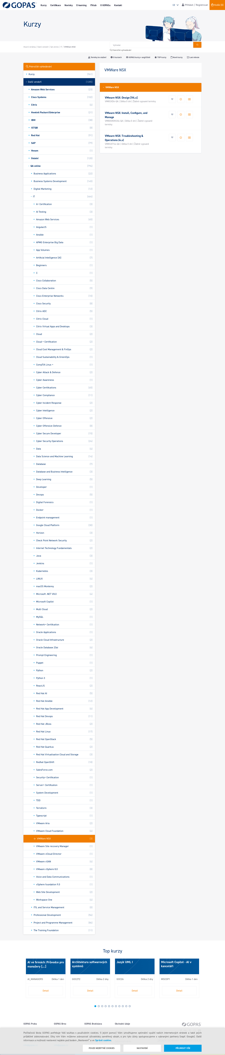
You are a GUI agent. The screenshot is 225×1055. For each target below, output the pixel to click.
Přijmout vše (183, 1048)
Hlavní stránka (29, 47)
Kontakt (118, 5)
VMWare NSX (111, 87)
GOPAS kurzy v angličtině (138, 57)
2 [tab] (99, 1006)
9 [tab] (123, 1006)
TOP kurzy (160, 57)
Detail (46, 990)
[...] (43, 966)
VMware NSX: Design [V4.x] (121, 98)
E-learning (81, 5)
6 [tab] (112, 1006)
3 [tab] (102, 1006)
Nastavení (142, 1048)
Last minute (193, 57)
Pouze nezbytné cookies (102, 1048)
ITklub (93, 5)
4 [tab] (106, 1006)
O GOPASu (105, 5)
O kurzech (116, 57)
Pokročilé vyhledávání (120, 50)
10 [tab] (126, 1006)
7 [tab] (116, 1006)
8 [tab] (119, 1006)
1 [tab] (95, 1006)
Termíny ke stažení (97, 57)
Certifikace (55, 5)
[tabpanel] (45, 978)
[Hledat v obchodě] (151, 45)
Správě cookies (103, 1040)
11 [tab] (130, 1006)
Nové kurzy (176, 57)
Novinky (69, 5)
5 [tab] (109, 1006)
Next (26, 979)
